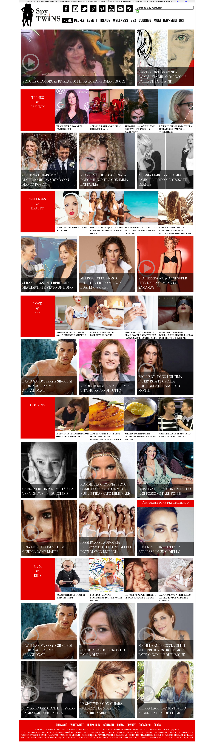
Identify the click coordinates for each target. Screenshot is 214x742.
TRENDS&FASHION (38, 102)
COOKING (145, 21)
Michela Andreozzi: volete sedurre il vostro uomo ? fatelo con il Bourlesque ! (162, 650)
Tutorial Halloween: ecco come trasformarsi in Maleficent (140, 129)
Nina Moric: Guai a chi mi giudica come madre (43, 549)
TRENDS (104, 21)
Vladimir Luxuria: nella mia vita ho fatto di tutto (105, 388)
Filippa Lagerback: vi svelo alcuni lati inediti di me (162, 710)
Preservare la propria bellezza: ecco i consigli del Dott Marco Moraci (106, 547)
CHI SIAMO (61, 725)
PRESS (120, 725)
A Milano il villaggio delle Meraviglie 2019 (105, 127)
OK (185, 1)
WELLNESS (120, 21)
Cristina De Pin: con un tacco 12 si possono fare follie (164, 491)
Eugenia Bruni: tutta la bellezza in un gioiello (160, 549)
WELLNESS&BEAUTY (37, 203)
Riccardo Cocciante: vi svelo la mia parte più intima (48, 710)
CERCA (157, 725)
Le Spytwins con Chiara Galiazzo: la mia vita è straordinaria (101, 708)
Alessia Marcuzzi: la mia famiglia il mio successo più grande (163, 179)
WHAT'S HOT (77, 725)
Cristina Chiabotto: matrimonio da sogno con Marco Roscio (45, 179)
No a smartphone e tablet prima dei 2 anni (70, 596)
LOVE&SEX (37, 308)
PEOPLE (79, 21)
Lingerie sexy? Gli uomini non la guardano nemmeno (71, 333)
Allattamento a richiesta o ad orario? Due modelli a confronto (175, 598)
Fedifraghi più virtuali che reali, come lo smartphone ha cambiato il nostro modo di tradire (141, 336)
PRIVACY (131, 725)
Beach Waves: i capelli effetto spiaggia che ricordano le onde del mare (175, 230)
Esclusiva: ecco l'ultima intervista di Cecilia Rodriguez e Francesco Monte (160, 383)
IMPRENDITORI (173, 21)
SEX (133, 21)
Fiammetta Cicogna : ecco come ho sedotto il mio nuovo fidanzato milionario (106, 489)
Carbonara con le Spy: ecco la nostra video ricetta (174, 435)
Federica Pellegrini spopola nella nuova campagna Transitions (175, 129)
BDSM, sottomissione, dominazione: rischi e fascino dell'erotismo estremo (176, 335)
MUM (157, 21)
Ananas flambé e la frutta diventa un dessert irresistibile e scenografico (106, 436)
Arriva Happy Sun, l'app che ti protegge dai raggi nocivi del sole (141, 230)
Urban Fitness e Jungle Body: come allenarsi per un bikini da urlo (106, 230)
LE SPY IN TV (93, 725)
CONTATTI (108, 725)
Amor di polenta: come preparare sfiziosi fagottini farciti (141, 436)
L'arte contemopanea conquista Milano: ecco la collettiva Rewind (163, 76)
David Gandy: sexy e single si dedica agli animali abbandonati (47, 386)
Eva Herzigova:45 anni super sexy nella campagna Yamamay (162, 283)
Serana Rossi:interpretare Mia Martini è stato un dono (47, 285)
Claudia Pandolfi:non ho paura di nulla (102, 652)
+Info (177, 1)
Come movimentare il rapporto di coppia (102, 333)
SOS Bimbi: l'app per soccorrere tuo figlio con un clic (106, 598)
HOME (68, 21)
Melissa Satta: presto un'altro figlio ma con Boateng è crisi (101, 283)
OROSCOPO (145, 725)
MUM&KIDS (38, 571)
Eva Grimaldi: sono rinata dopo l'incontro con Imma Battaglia (104, 179)
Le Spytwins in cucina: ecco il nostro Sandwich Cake (72, 435)
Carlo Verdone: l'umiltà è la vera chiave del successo (47, 491)
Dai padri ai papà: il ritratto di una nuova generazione (140, 596)
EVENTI (92, 21)
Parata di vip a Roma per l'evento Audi (69, 127)
